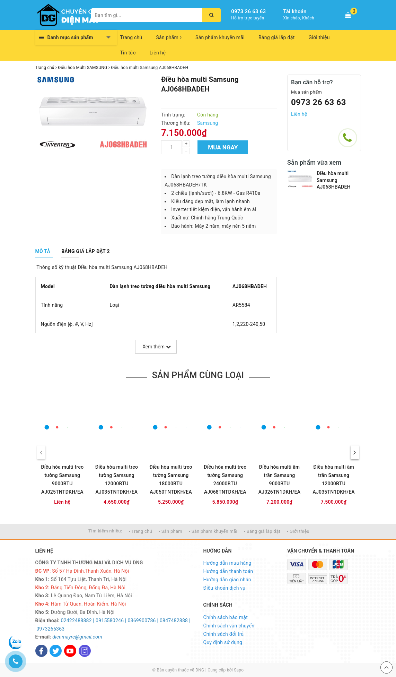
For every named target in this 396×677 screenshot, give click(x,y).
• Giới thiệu (298, 531)
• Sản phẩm (170, 531)
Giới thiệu (319, 37)
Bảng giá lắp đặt (276, 37)
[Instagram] (85, 651)
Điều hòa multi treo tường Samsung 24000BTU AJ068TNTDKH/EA (225, 479)
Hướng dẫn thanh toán (228, 571)
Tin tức (128, 52)
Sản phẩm (169, 37)
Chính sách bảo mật (225, 617)
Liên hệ (158, 52)
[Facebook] (41, 651)
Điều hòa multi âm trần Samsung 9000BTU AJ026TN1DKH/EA (279, 479)
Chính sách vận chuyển (229, 625)
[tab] (43, 251)
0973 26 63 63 (248, 11)
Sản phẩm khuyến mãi (220, 37)
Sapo (239, 670)
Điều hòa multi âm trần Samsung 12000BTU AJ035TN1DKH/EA (333, 479)
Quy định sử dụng (223, 642)
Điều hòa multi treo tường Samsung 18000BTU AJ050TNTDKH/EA (170, 479)
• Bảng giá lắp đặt (262, 531)
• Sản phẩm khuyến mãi (213, 531)
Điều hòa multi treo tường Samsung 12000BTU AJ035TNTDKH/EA (116, 479)
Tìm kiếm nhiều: (105, 530)
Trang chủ (131, 37)
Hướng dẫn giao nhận (227, 579)
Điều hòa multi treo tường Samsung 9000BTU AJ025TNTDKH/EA (62, 479)
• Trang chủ (140, 531)
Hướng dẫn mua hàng (227, 563)
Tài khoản (294, 11)
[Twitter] (56, 651)
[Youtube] (70, 651)
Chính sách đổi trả (223, 634)
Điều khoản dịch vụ (224, 588)
